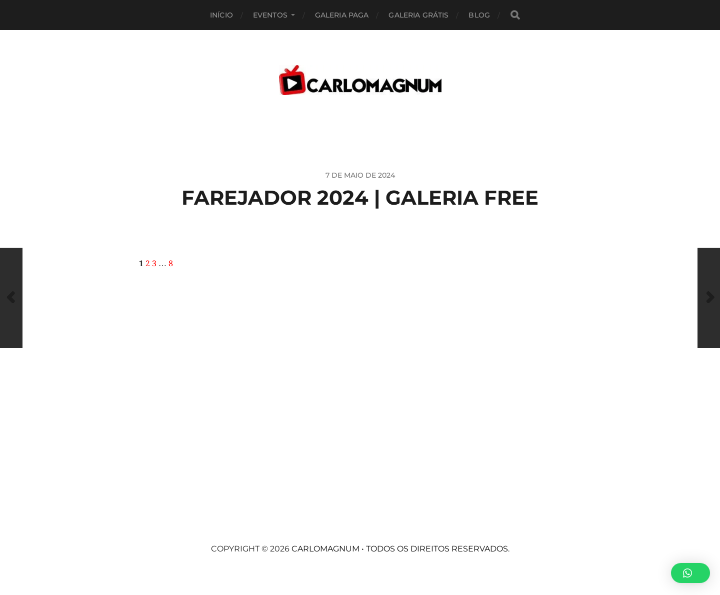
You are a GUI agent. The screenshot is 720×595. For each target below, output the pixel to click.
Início (221, 15)
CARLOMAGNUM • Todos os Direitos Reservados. (401, 548)
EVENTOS (270, 15)
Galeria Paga (342, 15)
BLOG (479, 15)
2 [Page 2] (148, 264)
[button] (690, 573)
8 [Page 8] (170, 264)
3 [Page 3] (154, 264)
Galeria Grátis (418, 15)
